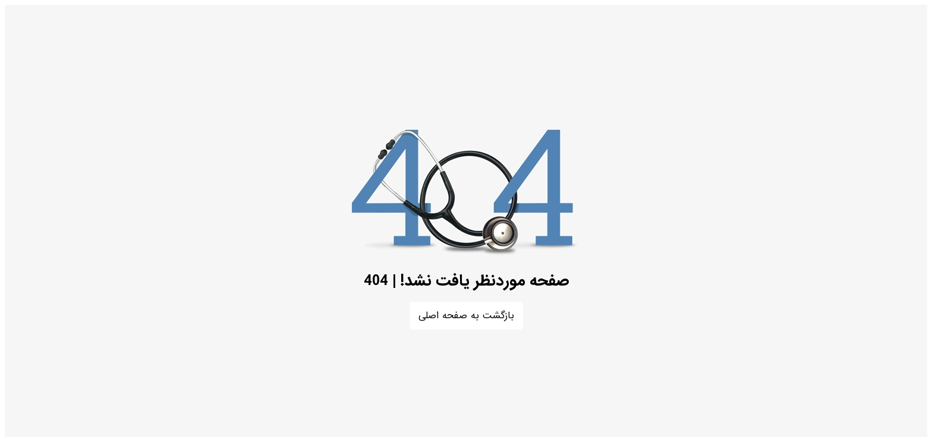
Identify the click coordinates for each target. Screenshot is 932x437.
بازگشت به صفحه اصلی (466, 315)
